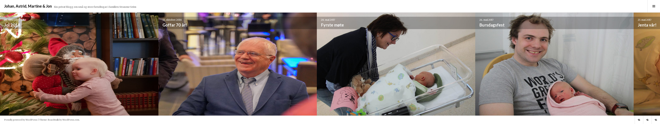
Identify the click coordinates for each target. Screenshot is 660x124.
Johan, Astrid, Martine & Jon (28, 6)
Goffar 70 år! (118, 24)
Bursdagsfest (323, 24)
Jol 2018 (12, 24)
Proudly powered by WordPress (20, 119)
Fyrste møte (220, 24)
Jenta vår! (422, 24)
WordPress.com (70, 119)
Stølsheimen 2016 (532, 24)
